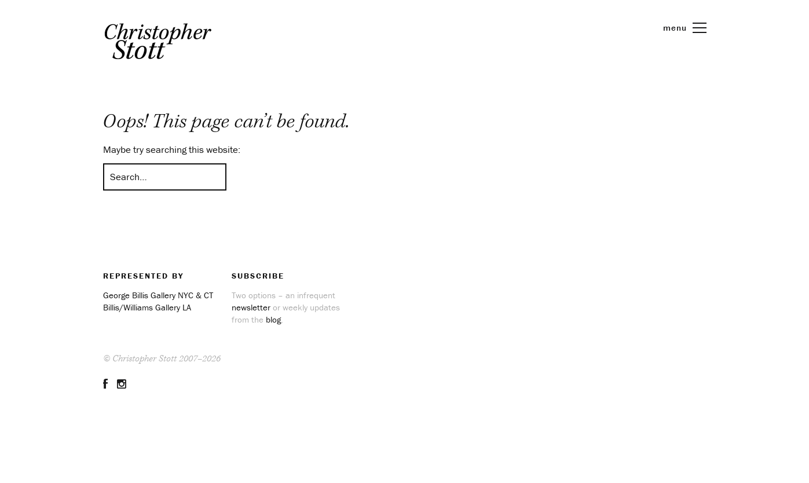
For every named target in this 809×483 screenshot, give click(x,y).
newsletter (251, 307)
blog (273, 319)
